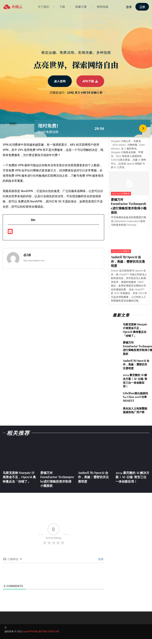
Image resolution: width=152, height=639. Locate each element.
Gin (27, 255)
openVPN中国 (30, 631)
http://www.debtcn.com (34, 260)
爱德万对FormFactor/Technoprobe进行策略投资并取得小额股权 (128, 205)
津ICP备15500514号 (48, 631)
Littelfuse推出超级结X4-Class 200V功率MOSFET (135, 397)
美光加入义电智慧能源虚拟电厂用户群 (135, 410)
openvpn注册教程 (121, 193)
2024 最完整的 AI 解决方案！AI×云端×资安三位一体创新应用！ (135, 380)
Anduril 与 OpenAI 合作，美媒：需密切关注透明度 (128, 261)
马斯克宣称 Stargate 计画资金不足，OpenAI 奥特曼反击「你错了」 (135, 329)
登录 (100, 559)
